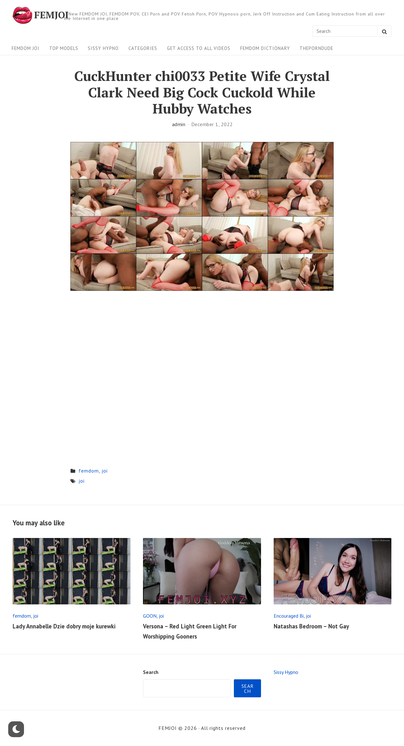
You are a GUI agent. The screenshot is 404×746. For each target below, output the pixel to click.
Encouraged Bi (289, 616)
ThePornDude (316, 48)
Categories (142, 48)
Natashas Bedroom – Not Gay (311, 626)
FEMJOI (51, 15)
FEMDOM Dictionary (265, 48)
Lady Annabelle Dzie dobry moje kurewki (64, 626)
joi (105, 471)
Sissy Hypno (103, 48)
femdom (89, 471)
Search (150, 672)
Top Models (63, 48)
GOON (150, 616)
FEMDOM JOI (25, 48)
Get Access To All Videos (198, 48)
